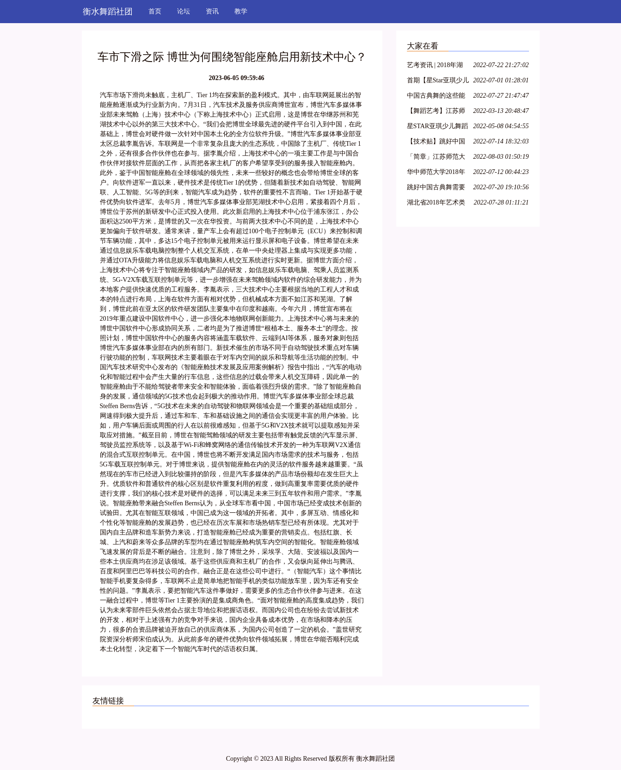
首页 (154, 11)
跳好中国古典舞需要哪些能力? (436, 188)
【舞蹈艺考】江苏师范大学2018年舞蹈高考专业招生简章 (436, 112)
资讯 (212, 11)
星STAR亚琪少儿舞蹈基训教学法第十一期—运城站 (437, 127)
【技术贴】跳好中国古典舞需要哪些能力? (437, 143)
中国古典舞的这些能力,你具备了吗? (436, 97)
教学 (240, 11)
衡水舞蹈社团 (108, 11)
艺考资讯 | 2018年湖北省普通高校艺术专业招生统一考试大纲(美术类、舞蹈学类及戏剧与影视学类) (437, 66)
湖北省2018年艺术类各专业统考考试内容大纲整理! (436, 204)
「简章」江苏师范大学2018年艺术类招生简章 (436, 158)
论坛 (183, 11)
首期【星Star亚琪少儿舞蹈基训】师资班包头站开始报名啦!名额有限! (438, 82)
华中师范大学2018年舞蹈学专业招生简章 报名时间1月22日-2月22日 (437, 173)
